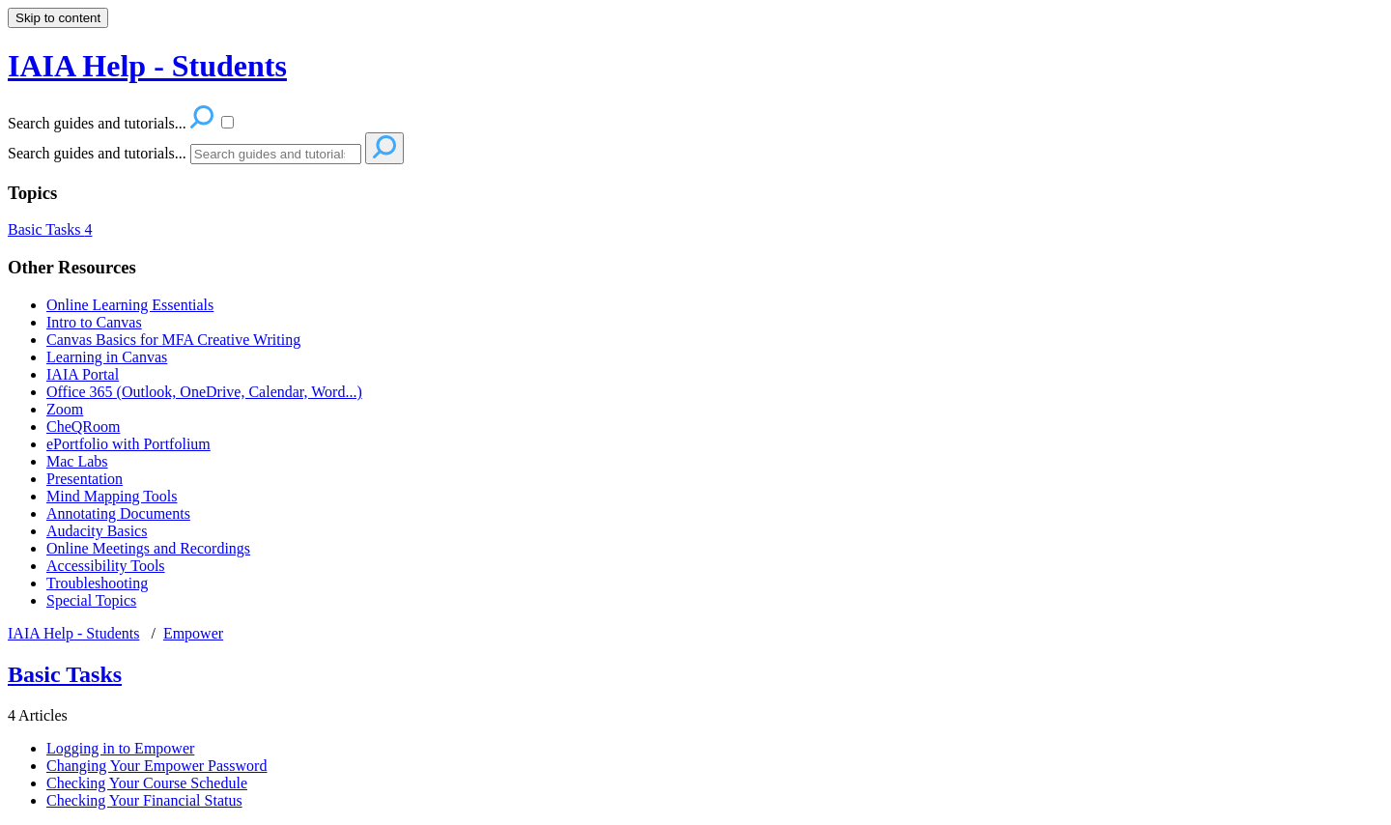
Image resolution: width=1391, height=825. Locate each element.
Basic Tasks (50, 229)
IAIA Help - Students (73, 633)
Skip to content (57, 18)
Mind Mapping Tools (111, 496)
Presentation (84, 478)
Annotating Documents (118, 513)
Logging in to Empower (120, 748)
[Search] (275, 154)
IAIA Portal (82, 374)
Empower (193, 633)
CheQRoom (83, 426)
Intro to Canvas (94, 322)
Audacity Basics (96, 531)
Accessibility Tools (105, 565)
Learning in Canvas (106, 357)
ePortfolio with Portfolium (128, 444)
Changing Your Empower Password (156, 765)
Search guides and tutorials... (97, 153)
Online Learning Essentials (129, 305)
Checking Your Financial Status (144, 800)
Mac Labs (77, 461)
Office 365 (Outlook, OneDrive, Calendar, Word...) (204, 392)
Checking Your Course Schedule (146, 783)
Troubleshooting (97, 583)
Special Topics (91, 600)
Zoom (64, 409)
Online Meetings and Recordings (148, 548)
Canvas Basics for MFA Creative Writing (173, 339)
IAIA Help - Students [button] (147, 65)
